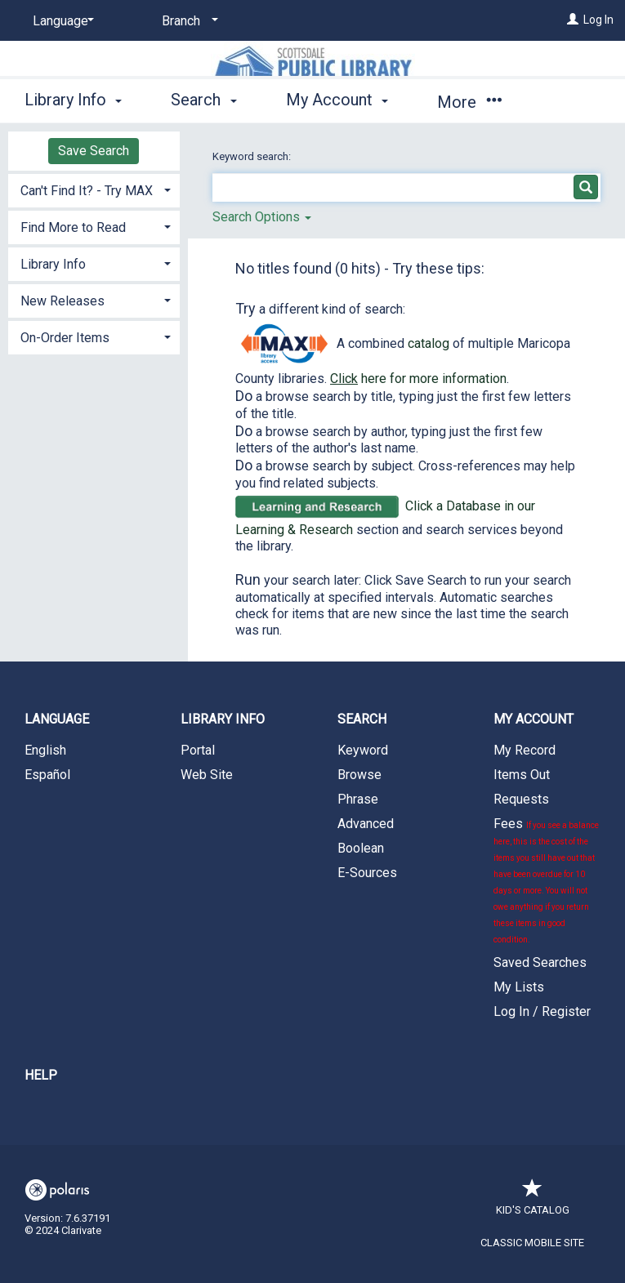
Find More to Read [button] (73, 227)
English (45, 750)
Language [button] (57, 719)
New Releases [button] (62, 301)
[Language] (60, 21)
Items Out (521, 774)
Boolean (360, 848)
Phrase (357, 799)
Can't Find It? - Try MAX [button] (86, 190)
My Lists (518, 987)
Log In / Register (542, 1011)
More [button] (469, 102)
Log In (598, 19)
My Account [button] (337, 99)
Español (47, 774)
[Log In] (572, 19)
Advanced (365, 823)
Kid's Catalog (532, 1201)
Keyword (362, 750)
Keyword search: (252, 156)
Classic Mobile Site (532, 1242)
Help (41, 1075)
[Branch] (187, 21)
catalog (428, 343)
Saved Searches (540, 962)
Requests (521, 799)
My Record (524, 750)
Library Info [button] (73, 99)
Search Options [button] (261, 217)
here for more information (418, 378)
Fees (546, 880)
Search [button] (203, 99)
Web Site (207, 774)
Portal (198, 750)
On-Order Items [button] (64, 337)
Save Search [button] (93, 150)
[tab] (94, 189)
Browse (359, 774)
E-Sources (367, 872)
